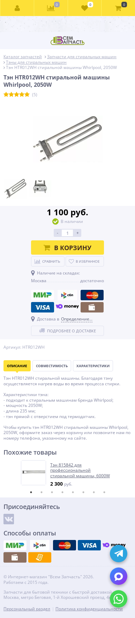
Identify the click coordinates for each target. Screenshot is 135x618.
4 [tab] (62, 492)
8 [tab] (104, 492)
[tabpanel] (67, 473)
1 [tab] (31, 492)
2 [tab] (41, 492)
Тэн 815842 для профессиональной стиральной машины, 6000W (80, 470)
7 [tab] (93, 492)
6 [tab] (83, 492)
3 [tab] (51, 492)
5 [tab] (72, 492)
